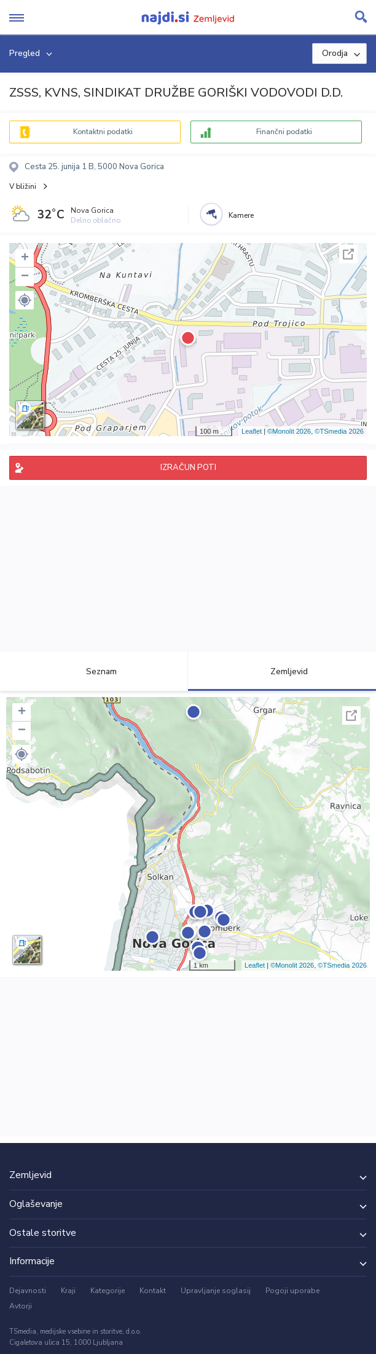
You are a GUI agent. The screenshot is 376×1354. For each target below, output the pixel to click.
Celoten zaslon (348, 254)
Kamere (241, 215)
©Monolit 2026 (289, 431)
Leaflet (251, 431)
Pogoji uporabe (292, 1291)
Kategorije (107, 1291)
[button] (24, 300)
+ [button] (25, 258)
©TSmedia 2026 (339, 431)
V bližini (22, 186)
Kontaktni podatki (103, 132)
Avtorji (20, 1306)
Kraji (68, 1291)
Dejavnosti (27, 1291)
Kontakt (152, 1291)
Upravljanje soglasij (216, 1291)
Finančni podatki (284, 132)
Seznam (94, 671)
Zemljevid (282, 671)
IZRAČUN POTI (188, 467)
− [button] (25, 277)
